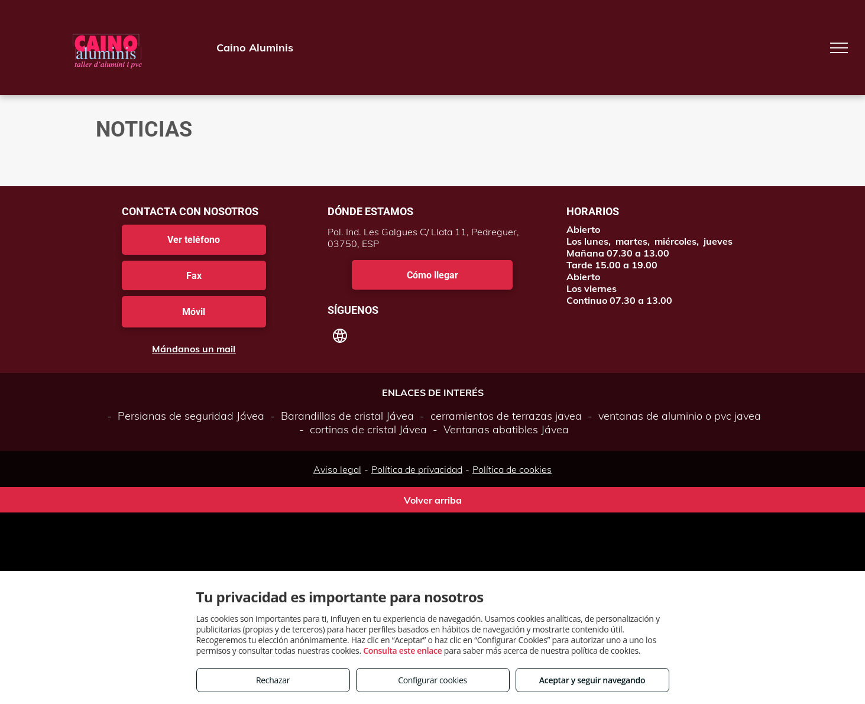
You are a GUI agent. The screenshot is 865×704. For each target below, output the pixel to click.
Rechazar (273, 680)
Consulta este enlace (402, 650)
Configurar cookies (432, 680)
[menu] (839, 48)
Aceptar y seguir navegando (592, 680)
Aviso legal (337, 469)
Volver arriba (433, 500)
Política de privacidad (416, 469)
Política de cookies (512, 469)
